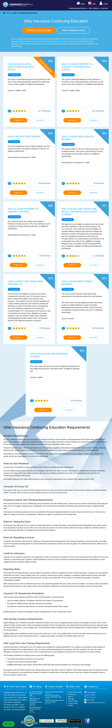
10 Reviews (44, 328)
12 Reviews (98, 256)
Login (103, 3)
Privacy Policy (73, 703)
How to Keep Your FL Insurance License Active (35, 709)
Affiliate (104, 8)
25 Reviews (98, 183)
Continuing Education (78, 8)
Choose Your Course (38, 30)
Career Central (54, 686)
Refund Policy (73, 701)
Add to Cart (18, 120)
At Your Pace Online (74, 692)
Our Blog (35, 686)
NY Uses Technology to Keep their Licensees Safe (36, 693)
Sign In (69, 696)
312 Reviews (98, 111)
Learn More (40, 120)
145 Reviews (98, 328)
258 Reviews (44, 183)
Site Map (70, 699)
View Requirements (73, 30)
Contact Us (71, 694)
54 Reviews (76, 400)
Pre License (94, 8)
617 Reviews (44, 111)
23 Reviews (44, 255)
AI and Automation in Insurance (54, 692)
